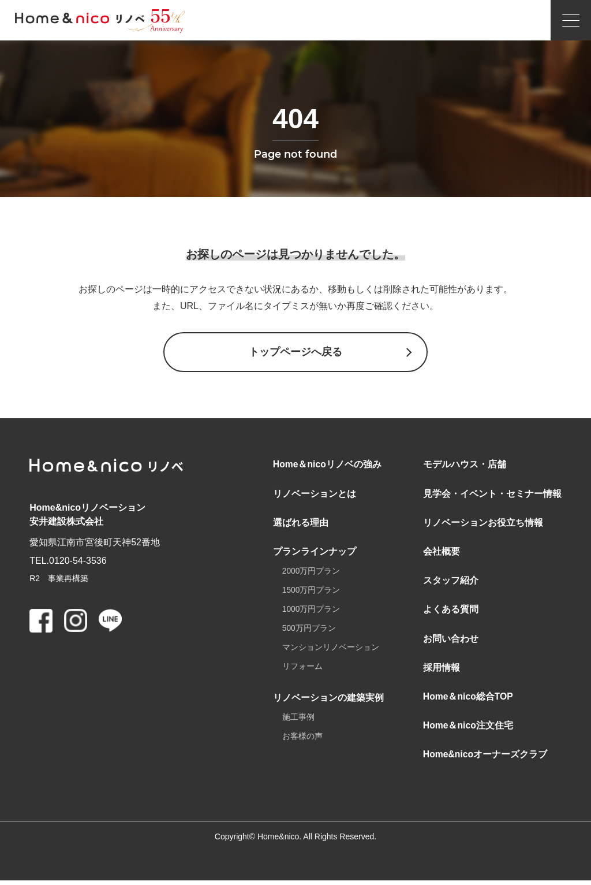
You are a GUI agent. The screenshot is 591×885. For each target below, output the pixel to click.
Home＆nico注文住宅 (468, 729)
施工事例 (298, 721)
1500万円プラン (311, 592)
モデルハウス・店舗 (464, 465)
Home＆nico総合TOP (468, 700)
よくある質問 (450, 612)
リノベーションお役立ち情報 (483, 524)
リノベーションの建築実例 (328, 700)
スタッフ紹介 (450, 582)
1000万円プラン (311, 611)
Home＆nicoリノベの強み (327, 465)
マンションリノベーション (330, 650)
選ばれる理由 (300, 524)
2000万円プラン (311, 573)
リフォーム (302, 669)
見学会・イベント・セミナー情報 (492, 494)
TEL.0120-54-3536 (67, 561)
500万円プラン (309, 630)
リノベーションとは (314, 494)
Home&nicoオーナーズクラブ (485, 759)
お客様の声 (302, 740)
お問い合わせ (450, 641)
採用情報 (441, 670)
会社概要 (441, 553)
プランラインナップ (314, 553)
